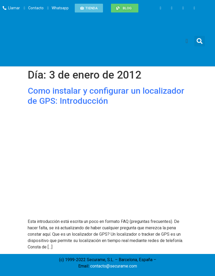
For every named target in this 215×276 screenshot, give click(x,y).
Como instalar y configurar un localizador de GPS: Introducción (106, 96)
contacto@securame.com (113, 266)
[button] (89, 8)
